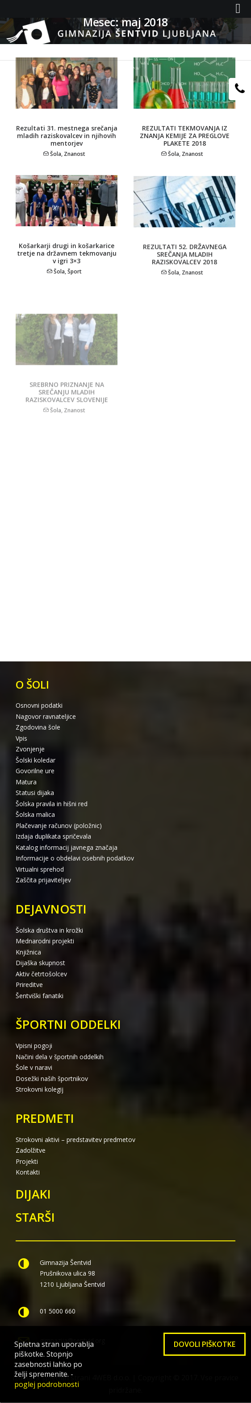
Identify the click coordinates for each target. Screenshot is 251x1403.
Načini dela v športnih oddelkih (60, 1056)
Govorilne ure (35, 771)
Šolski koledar (35, 760)
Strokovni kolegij (39, 1089)
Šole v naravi (34, 1067)
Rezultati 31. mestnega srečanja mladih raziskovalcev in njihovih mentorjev (66, 135)
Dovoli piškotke (204, 1344)
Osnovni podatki (39, 705)
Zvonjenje (30, 749)
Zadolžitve (31, 1150)
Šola (55, 154)
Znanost (74, 154)
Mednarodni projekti (45, 941)
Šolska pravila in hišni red (52, 803)
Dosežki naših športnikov (52, 1078)
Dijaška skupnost (40, 962)
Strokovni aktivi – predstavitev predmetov (75, 1139)
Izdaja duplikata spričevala (53, 836)
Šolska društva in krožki (49, 930)
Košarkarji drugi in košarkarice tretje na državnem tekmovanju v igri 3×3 (67, 259)
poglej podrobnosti (46, 1384)
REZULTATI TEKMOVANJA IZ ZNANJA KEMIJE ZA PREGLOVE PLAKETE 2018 (185, 136)
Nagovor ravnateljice (46, 716)
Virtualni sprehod (40, 869)
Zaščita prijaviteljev (43, 880)
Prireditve (29, 984)
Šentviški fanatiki (39, 995)
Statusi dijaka (35, 792)
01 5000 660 (57, 1311)
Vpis (21, 738)
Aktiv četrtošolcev (41, 974)
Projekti (27, 1161)
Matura (26, 782)
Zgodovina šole (38, 727)
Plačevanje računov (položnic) (59, 825)
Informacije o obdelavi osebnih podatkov (75, 858)
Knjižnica (28, 952)
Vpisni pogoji (34, 1045)
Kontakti (28, 1172)
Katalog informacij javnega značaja (66, 847)
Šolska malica (35, 814)
